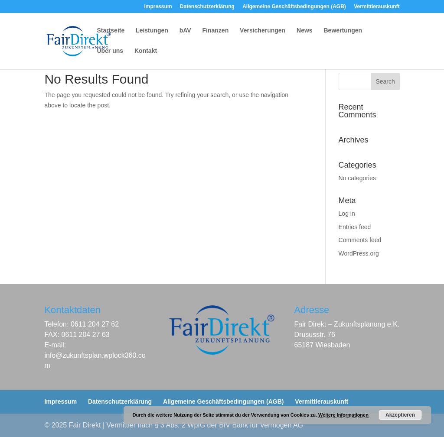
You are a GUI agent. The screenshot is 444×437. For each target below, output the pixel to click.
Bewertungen (343, 30)
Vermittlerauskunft (376, 7)
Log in (347, 213)
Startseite (110, 30)
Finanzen (215, 30)
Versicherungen (262, 30)
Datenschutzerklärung (207, 7)
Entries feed (355, 226)
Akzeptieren (400, 415)
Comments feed (360, 239)
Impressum (158, 7)
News (305, 30)
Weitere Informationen (343, 415)
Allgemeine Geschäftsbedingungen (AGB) (294, 7)
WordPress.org (359, 253)
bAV (185, 30)
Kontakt (145, 51)
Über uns (110, 51)
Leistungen (152, 30)
